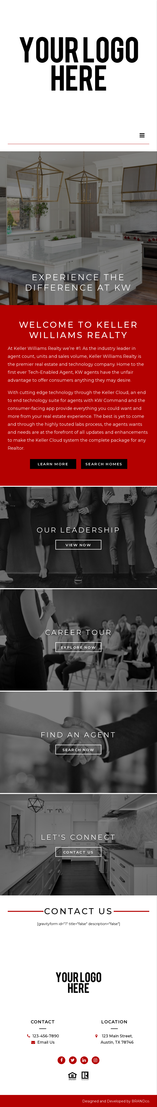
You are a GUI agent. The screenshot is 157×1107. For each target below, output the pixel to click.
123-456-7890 (43, 1036)
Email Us (43, 1042)
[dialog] (142, 135)
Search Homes (104, 464)
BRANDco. (141, 1101)
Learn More (53, 464)
